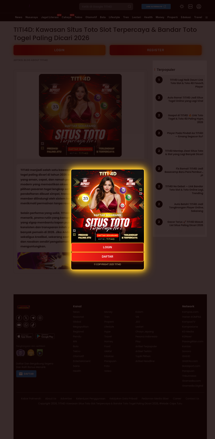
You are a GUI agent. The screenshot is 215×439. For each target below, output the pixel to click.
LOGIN (107, 247)
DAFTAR (107, 256)
